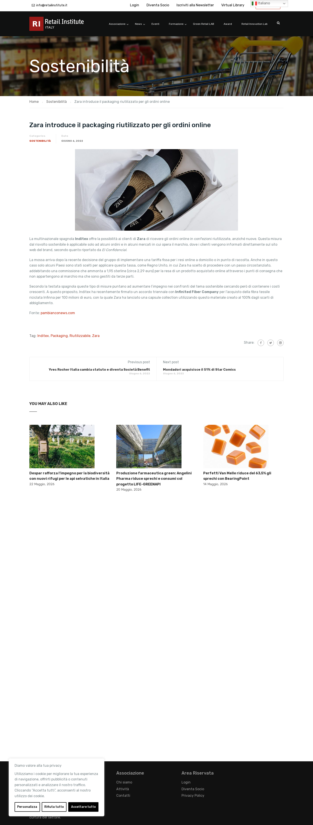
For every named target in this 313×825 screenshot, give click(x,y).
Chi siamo (124, 782)
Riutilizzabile (80, 336)
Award (228, 23)
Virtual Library (232, 5)
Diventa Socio (158, 5)
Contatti (123, 795)
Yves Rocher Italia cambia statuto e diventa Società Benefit (99, 370)
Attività (122, 789)
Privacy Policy (192, 795)
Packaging (59, 336)
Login (134, 5)
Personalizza (27, 807)
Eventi (155, 23)
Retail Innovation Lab (254, 23)
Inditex (43, 336)
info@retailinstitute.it (51, 5)
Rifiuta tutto (54, 807)
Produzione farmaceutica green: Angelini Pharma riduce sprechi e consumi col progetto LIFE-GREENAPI (154, 478)
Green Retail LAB (203, 23)
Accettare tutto (83, 807)
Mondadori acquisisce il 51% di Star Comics (199, 370)
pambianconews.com (58, 313)
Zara (96, 336)
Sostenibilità (40, 140)
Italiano (261, 3)
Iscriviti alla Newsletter (195, 5)
